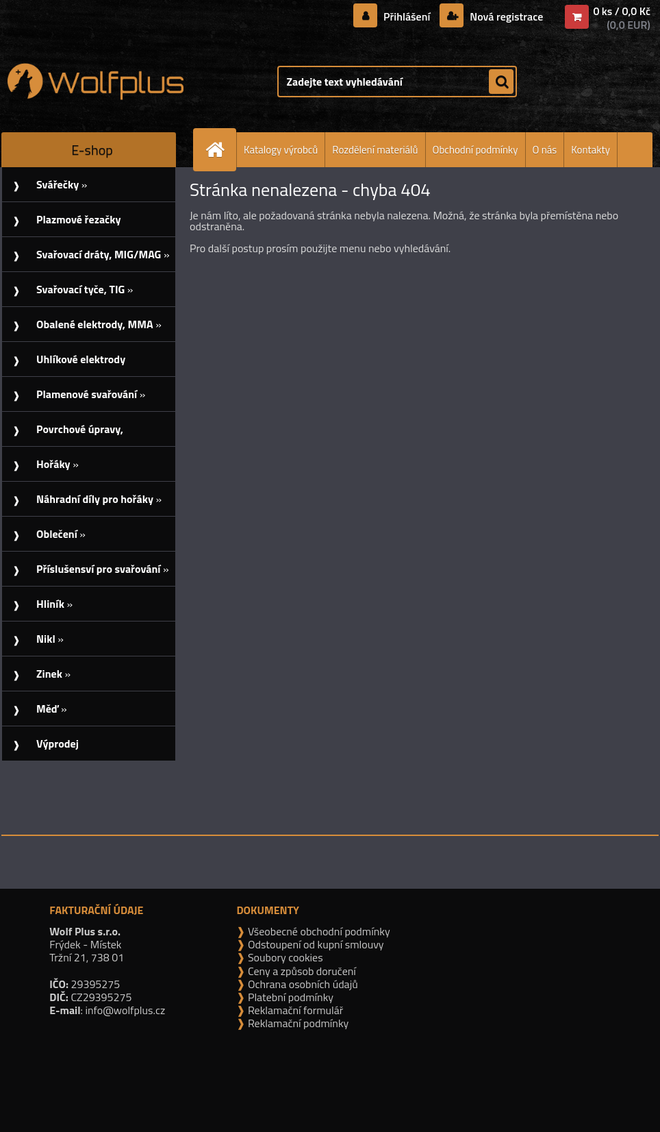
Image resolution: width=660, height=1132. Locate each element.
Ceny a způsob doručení (300, 971)
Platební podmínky (289, 997)
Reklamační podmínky (296, 1023)
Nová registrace (505, 16)
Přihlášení (407, 16)
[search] (501, 82)
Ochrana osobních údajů (301, 984)
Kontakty (590, 150)
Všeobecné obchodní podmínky (317, 931)
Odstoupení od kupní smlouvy (314, 944)
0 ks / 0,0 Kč (621, 11)
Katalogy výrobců (281, 150)
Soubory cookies (283, 957)
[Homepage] (220, 149)
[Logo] (95, 81)
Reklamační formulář (294, 1010)
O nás (545, 150)
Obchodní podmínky (475, 150)
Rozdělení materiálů (375, 150)
